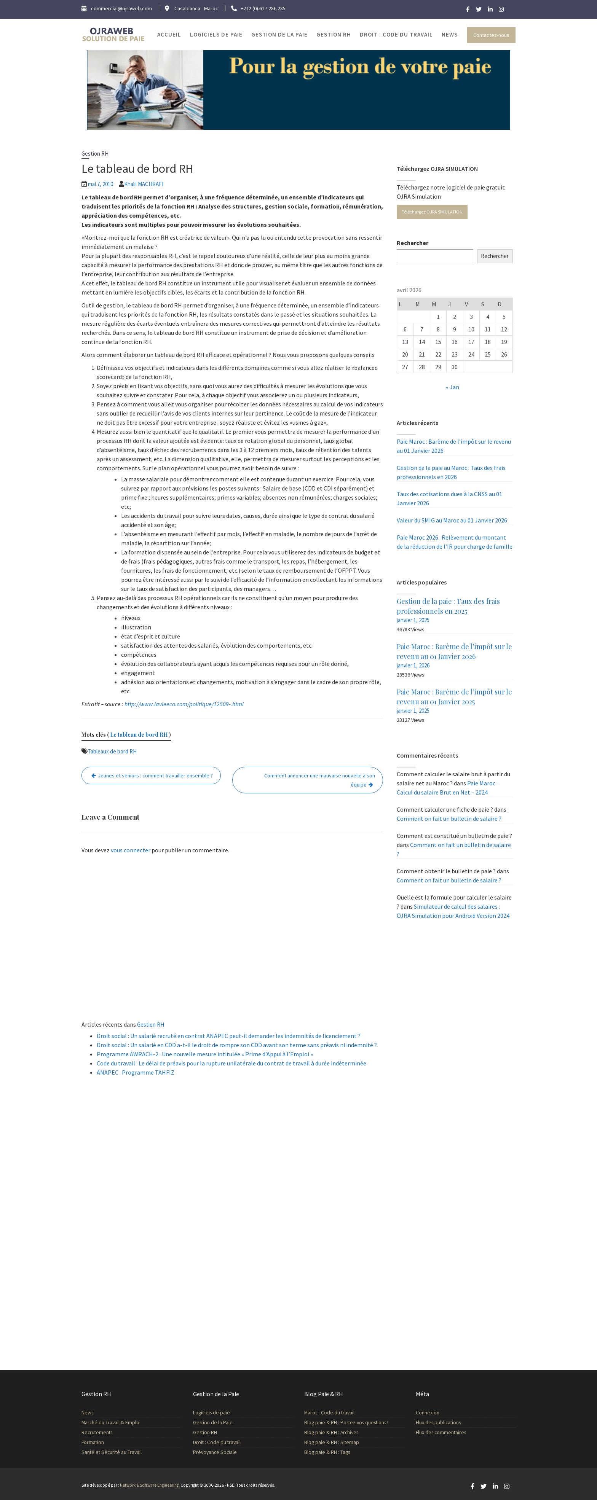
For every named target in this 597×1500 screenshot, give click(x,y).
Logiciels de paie (216, 34)
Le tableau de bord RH (139, 734)
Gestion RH (333, 34)
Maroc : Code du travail (330, 1413)
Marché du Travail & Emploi (111, 1422)
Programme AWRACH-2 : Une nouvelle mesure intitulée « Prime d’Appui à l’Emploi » (205, 1054)
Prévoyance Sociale (216, 1451)
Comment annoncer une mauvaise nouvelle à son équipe (319, 780)
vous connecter (130, 850)
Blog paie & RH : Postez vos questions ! (346, 1422)
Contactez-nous (491, 35)
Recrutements (98, 1432)
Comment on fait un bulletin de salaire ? (449, 818)
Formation (94, 1441)
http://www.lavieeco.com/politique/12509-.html (184, 704)
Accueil (169, 34)
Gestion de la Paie (279, 34)
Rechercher (412, 243)
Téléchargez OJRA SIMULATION (432, 212)
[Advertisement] (232, 939)
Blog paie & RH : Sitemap (332, 1441)
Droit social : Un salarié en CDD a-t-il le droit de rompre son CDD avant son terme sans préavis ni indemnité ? (237, 1045)
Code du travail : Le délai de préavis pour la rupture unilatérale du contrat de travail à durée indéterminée (231, 1063)
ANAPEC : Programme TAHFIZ (135, 1072)
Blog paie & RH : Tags (328, 1451)
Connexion (428, 1412)
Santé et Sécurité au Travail (112, 1451)
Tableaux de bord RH (112, 751)
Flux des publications (439, 1422)
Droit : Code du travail (396, 34)
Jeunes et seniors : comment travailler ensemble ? (155, 775)
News (450, 34)
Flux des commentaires (441, 1431)
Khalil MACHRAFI (143, 184)
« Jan (452, 387)
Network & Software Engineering (149, 1485)
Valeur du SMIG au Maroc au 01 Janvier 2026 (452, 520)
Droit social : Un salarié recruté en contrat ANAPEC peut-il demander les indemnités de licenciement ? (229, 1036)
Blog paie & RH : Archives (332, 1432)
